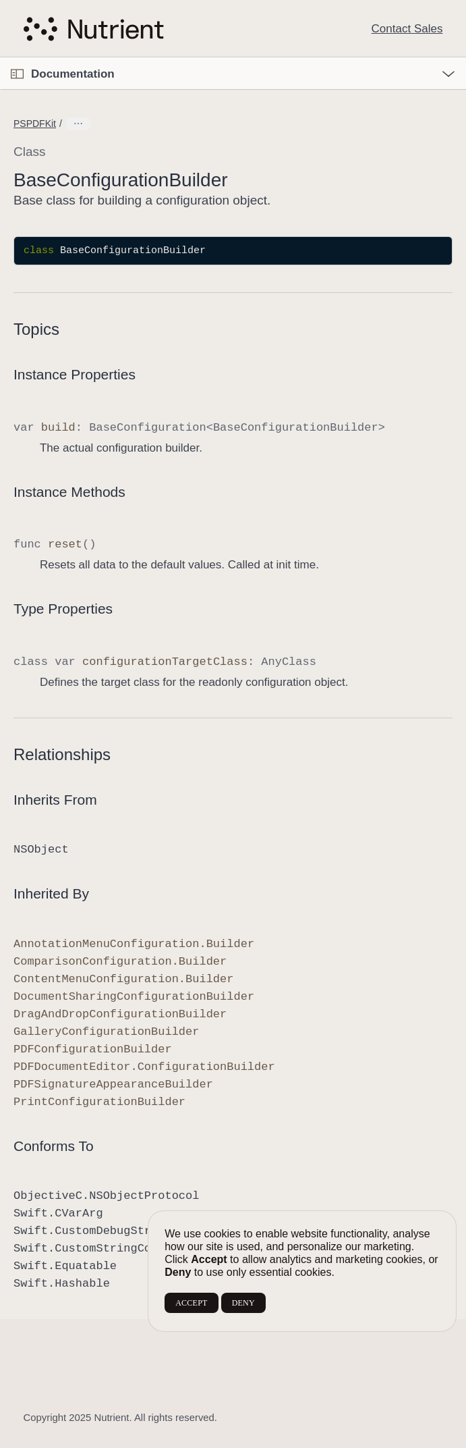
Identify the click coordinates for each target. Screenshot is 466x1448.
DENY (243, 1303)
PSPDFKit (34, 123)
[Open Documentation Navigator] (17, 74)
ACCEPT (191, 1303)
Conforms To (53, 1146)
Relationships (62, 754)
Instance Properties (74, 374)
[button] (0, 57)
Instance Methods (69, 492)
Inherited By (51, 893)
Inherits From (55, 799)
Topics (36, 329)
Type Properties (63, 608)
